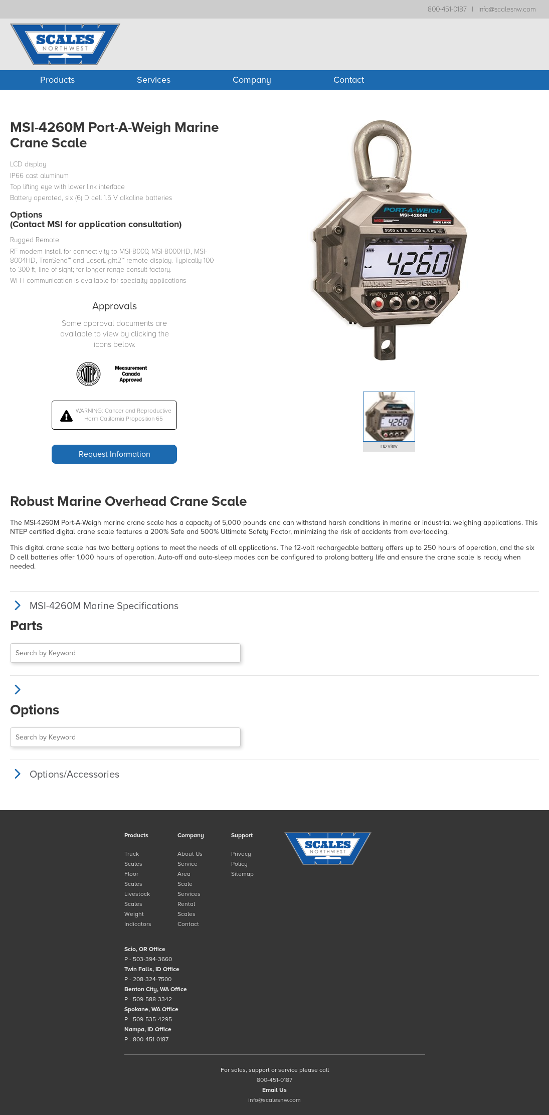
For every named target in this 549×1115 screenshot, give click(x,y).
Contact (348, 79)
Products (57, 79)
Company (252, 79)
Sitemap (242, 873)
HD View (389, 446)
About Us (190, 853)
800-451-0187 (447, 9)
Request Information (114, 454)
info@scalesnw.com (507, 9)
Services (153, 79)
